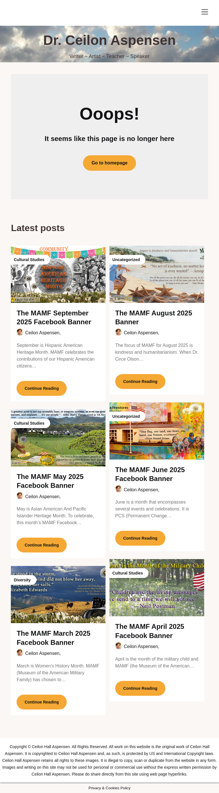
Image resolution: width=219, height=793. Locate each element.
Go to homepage (109, 162)
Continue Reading (42, 388)
